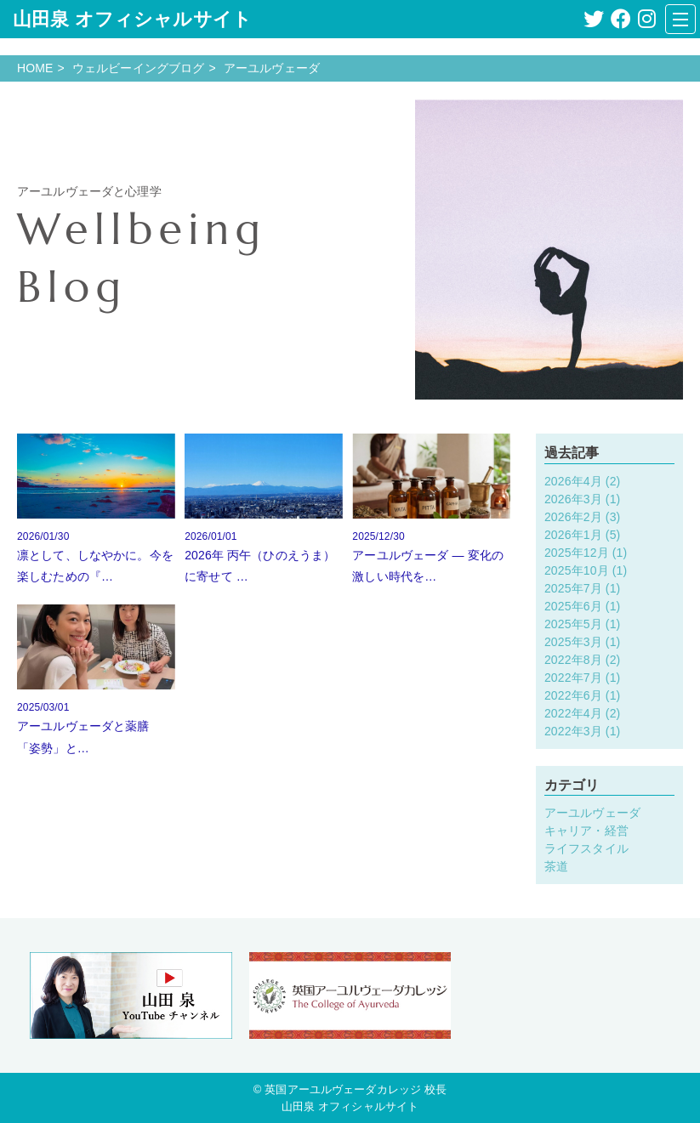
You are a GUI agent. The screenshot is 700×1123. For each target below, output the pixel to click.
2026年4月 (573, 481)
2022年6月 (573, 695)
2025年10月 (576, 570)
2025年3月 (573, 642)
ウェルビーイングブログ (138, 68)
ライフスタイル (586, 848)
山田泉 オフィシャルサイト (132, 19)
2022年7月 (573, 677)
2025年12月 (576, 552)
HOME (35, 68)
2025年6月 (573, 606)
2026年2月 (573, 517)
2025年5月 (573, 624)
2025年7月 (573, 588)
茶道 (556, 866)
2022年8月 (573, 659)
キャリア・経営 (586, 830)
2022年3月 (573, 731)
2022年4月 (573, 713)
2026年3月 (573, 499)
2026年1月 (573, 535)
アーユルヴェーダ (592, 813)
